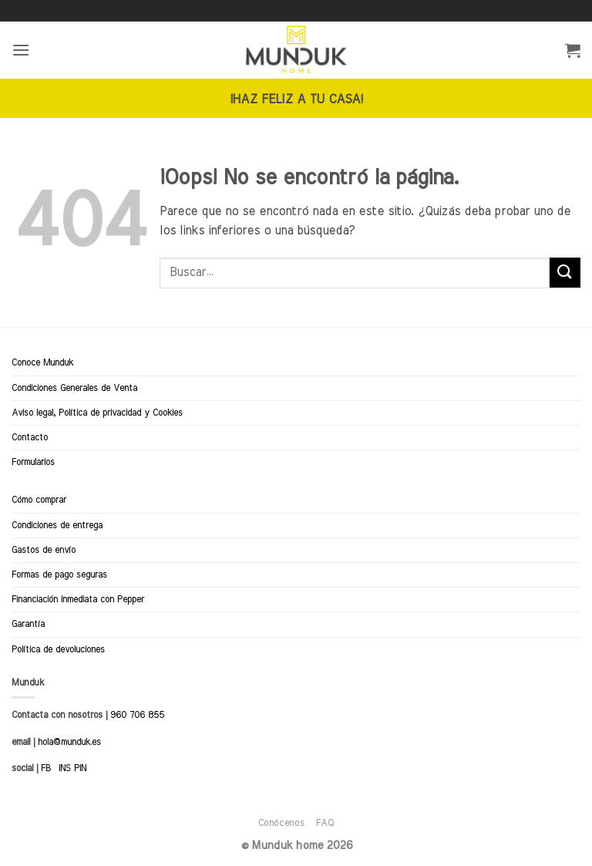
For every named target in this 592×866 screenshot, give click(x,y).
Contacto (30, 437)
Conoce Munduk (42, 362)
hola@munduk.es (68, 741)
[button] (21, 50)
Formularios (33, 462)
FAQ (325, 822)
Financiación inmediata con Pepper (78, 599)
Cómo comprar (39, 499)
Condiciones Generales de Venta (74, 388)
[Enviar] (565, 273)
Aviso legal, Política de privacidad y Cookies (97, 412)
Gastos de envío (44, 549)
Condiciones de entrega (57, 525)
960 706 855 (137, 714)
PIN (80, 768)
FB (46, 768)
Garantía (28, 623)
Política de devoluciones (58, 649)
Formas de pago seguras (59, 574)
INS (65, 768)
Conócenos (281, 822)
